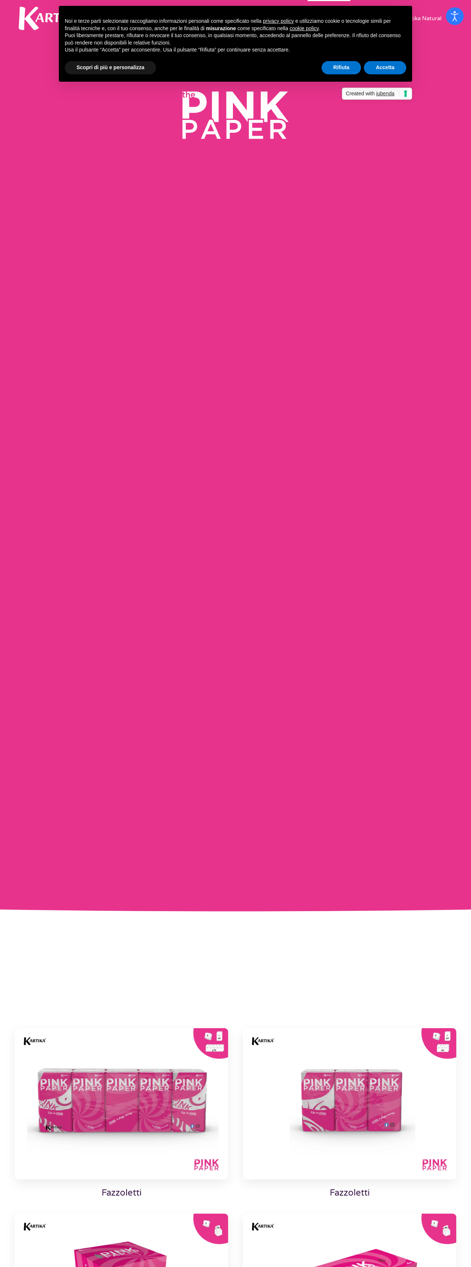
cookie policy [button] (304, 28)
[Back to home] (51, 18)
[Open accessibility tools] (455, 16)
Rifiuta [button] (341, 67)
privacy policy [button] (278, 21)
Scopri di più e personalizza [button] (110, 67)
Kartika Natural (422, 18)
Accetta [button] (385, 67)
